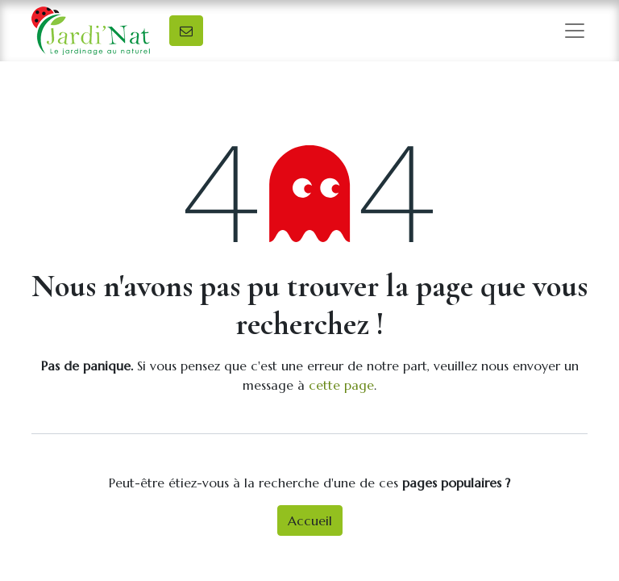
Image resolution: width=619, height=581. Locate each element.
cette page (341, 385)
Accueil (310, 520)
